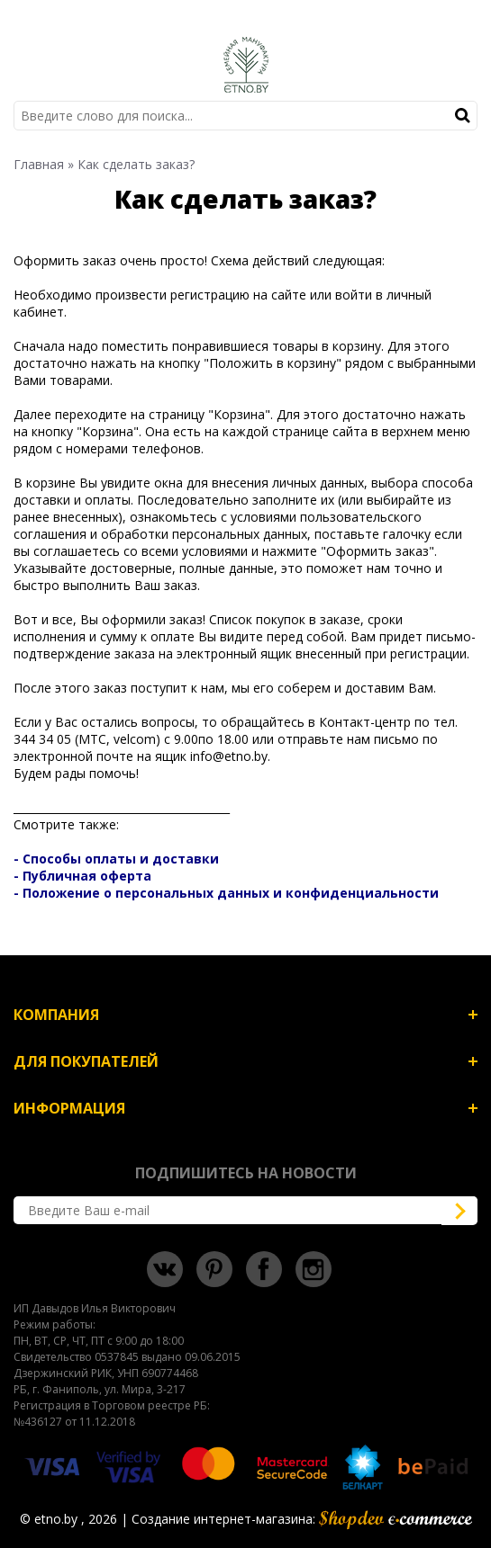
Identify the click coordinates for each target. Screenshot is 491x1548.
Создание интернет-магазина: (302, 1518)
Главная (39, 164)
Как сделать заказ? (136, 164)
